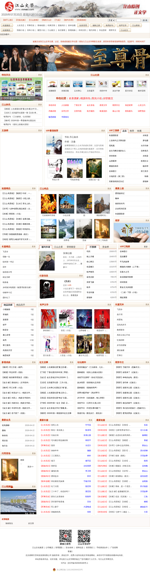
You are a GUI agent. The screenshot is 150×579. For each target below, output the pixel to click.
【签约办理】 (68, 20)
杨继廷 (145, 435)
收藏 (139, 131)
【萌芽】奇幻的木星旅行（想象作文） (131, 408)
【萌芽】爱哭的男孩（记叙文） (128, 413)
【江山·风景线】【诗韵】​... (119, 507)
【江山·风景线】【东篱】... (119, 481)
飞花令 (5, 252)
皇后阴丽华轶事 (126, 277)
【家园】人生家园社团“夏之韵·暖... (53, 367)
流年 (4, 267)
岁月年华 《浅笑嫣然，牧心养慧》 (91, 398)
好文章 (31, 523)
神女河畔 (6, 277)
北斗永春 (144, 430)
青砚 (146, 440)
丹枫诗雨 (52, 111)
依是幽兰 (90, 267)
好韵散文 (108, 98)
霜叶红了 (6, 298)
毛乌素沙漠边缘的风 (59, 440)
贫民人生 (55, 425)
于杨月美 (87, 481)
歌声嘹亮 (90, 272)
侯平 (4, 325)
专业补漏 (90, 292)
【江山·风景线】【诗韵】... (119, 425)
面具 (53, 445)
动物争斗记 (7, 292)
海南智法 (9, 523)
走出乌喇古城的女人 (117, 151)
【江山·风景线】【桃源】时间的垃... (17, 229)
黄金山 (145, 445)
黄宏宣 (88, 491)
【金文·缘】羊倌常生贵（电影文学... (17, 408)
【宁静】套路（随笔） (117, 456)
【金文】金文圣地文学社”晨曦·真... (53, 408)
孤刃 (53, 461)
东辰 (146, 425)
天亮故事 (144, 456)
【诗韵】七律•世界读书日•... (119, 430)
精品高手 (20, 305)
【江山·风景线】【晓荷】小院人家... (17, 198)
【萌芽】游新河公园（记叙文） (128, 388)
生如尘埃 (55, 435)
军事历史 (30, 25)
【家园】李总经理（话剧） (13, 372)
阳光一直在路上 (57, 430)
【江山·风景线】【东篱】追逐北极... (17, 219)
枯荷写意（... (102, 345)
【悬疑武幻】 (45, 466)
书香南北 (65, 117)
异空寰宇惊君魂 (57, 502)
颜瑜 (4, 430)
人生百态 (20, 25)
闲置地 (119, 320)
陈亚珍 (5, 330)
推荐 (132, 131)
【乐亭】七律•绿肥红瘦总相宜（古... (17, 209)
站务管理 (83, 25)
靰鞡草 (88, 496)
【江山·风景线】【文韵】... (119, 461)
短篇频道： (7, 30)
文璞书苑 (77, 111)
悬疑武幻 (61, 25)
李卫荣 (88, 471)
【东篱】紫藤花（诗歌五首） (120, 466)
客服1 (70, 551)
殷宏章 (88, 486)
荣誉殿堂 (71, 247)
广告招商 (114, 547)
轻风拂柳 (5, 425)
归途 (49, 230)
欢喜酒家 (74, 98)
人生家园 (65, 105)
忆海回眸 (120, 340)
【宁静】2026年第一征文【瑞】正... (54, 403)
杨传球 (145, 166)
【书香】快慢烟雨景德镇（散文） (16, 234)
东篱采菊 (65, 86)
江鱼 (146, 496)
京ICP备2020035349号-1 (77, 563)
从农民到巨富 (120, 209)
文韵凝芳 (90, 86)
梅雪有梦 (6, 355)
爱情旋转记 (119, 193)
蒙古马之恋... (84, 345)
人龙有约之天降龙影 (117, 140)
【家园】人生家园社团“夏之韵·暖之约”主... (21, 109)
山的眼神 (112, 161)
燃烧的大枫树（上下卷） (130, 267)
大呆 (146, 512)
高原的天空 (7, 350)
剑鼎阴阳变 (113, 135)
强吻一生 (6, 257)
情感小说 (20, 30)
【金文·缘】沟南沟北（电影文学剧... (17, 403)
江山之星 (58, 247)
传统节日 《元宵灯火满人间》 (89, 403)
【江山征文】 (102, 425)
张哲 (89, 512)
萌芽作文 (112, 30)
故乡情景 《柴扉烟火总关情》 (89, 382)
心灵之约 (141, 105)
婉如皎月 (144, 507)
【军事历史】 (45, 445)
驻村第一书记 (8, 262)
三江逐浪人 (55, 456)
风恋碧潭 (129, 105)
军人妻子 (55, 507)
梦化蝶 (145, 140)
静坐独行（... (49, 320)
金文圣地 (90, 105)
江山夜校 (136, 25)
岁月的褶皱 (121, 345)
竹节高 (88, 425)
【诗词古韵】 (102, 430)
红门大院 (55, 486)
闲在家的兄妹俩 (57, 481)
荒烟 (84, 230)
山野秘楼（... (84, 320)
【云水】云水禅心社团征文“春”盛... (53, 388)
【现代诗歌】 (102, 466)
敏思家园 (52, 117)
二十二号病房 (102, 230)
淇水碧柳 (144, 450)
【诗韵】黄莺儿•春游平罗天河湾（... (17, 239)
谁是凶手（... (102, 320)
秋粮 (146, 176)
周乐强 (5, 441)
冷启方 (88, 445)
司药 (88, 251)
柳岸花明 (141, 86)
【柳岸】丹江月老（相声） (13, 367)
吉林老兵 (144, 151)
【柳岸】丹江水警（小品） (13, 388)
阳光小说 (97, 98)
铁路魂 (5, 282)
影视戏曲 (72, 30)
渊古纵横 (120, 350)
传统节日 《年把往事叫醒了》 (89, 408)
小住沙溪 (66, 205)
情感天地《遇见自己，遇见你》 (90, 413)
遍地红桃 (55, 471)
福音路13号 (7, 272)
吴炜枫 (145, 466)
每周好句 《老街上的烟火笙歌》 (17, 124)
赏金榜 (105, 247)
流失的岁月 (121, 325)
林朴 (89, 456)
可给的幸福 (75, 169)
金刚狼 (145, 481)
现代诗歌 (92, 30)
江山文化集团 (37, 547)
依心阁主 (90, 262)
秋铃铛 (5, 435)
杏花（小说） (66, 320)
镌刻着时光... (102, 205)
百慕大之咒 (124, 272)
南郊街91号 (120, 204)
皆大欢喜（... (49, 345)
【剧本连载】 (45, 481)
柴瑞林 (145, 181)
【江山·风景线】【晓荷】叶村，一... (17, 193)
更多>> (30, 467)
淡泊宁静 (116, 86)
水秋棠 (145, 135)
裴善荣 (5, 320)
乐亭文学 (65, 111)
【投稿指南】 (81, 20)
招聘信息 (79, 547)
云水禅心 (78, 86)
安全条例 (69, 547)
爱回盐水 (55, 476)
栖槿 (22, 460)
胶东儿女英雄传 (57, 496)
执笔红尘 (144, 161)
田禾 (89, 476)
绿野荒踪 (141, 111)
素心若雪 (6, 335)
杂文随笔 (61, 30)
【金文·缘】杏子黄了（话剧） (14, 413)
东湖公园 (67, 253)
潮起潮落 (123, 297)
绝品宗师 (8, 305)
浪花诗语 (52, 105)
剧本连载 (72, 25)
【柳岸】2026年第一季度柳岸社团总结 (20, 120)
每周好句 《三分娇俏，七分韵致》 (18, 117)
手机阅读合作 (102, 547)
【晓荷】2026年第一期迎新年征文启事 (55, 413)
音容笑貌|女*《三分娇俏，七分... (90, 367)
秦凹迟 (88, 461)
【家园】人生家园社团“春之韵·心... (53, 393)
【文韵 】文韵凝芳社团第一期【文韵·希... (21, 113)
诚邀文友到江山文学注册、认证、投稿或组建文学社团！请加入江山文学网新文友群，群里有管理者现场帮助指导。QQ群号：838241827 (73, 41)
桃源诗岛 (85, 98)
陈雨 (146, 461)
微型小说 (41, 30)
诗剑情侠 (112, 156)
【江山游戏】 (33, 20)
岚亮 (4, 340)
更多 (40, 75)
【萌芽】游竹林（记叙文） (126, 382)
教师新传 (120, 330)
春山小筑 (116, 111)
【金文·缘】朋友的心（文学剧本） (16, 382)
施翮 (89, 450)
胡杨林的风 (55, 512)
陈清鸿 (88, 430)
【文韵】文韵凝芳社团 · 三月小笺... (54, 382)
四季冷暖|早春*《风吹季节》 (89, 393)
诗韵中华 (103, 86)
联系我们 (90, 547)
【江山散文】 (102, 435)
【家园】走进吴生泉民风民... (120, 435)
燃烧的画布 (113, 166)
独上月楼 (90, 256)
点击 (124, 131)
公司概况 (49, 547)
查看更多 (74, 295)
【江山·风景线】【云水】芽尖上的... (17, 204)
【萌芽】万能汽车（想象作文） (128, 367)
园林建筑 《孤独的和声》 (87, 388)
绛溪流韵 (103, 111)
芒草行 (119, 355)
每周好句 (109, 25)
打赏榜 (93, 247)
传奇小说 (30, 30)
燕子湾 (119, 314)
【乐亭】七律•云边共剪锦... (119, 445)
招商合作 (78, 551)
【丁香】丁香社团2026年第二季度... (54, 372)
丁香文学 (77, 105)
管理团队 (59, 547)
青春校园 (41, 25)
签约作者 (45, 247)
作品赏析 (103, 30)
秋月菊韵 (90, 111)
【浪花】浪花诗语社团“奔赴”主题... (53, 398)
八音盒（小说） (66, 345)
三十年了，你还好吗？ (60, 491)
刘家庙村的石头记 (116, 181)
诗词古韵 (82, 30)
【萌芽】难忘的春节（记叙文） (128, 403)
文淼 (73, 141)
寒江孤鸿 (6, 345)
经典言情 (51, 25)
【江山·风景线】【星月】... (119, 450)
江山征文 (124, 30)
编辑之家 (96, 25)
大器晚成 (87, 507)
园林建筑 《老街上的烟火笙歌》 (90, 372)
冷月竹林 (144, 146)
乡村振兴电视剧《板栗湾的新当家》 (17, 287)
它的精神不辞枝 (49, 205)
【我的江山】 (46, 20)
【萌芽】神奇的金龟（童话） (127, 377)
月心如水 (74, 137)
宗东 (89, 502)
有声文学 (122, 25)
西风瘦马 (129, 111)
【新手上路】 (7, 20)
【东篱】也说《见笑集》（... (120, 496)
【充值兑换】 (20, 20)
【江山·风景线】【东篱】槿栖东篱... (17, 224)
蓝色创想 (144, 476)
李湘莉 (5, 314)
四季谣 (66, 230)
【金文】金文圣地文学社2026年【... (54, 377)
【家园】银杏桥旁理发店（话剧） (16, 377)
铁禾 (88, 287)
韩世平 (88, 440)
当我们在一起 (94, 169)
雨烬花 (54, 466)
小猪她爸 (6, 309)
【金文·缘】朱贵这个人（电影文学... (17, 393)
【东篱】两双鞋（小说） (12, 214)
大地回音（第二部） (117, 176)
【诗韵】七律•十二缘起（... (119, 512)
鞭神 (117, 198)
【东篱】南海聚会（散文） (119, 476)
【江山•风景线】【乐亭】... (119, 471)
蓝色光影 (90, 277)
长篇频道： (7, 25)
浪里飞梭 (90, 282)
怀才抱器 (144, 486)
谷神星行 (112, 171)
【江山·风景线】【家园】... (119, 440)
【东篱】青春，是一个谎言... (120, 486)
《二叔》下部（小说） (129, 292)
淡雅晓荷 (52, 86)
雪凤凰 (112, 146)
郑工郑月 (144, 171)
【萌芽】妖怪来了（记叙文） (127, 372)
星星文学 (103, 105)
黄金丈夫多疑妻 (126, 287)
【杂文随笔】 (102, 456)
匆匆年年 (55, 450)
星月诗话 (129, 86)
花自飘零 (123, 256)
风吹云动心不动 (123, 335)
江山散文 (51, 30)
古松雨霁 (87, 466)
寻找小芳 (56, 169)
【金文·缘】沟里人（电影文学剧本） (17, 398)
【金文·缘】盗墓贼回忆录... (119, 491)
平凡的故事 (124, 262)
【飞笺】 (57, 20)
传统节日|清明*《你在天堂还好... (90, 377)
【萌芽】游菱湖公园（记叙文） (128, 393)
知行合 (5, 446)
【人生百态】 (45, 425)
